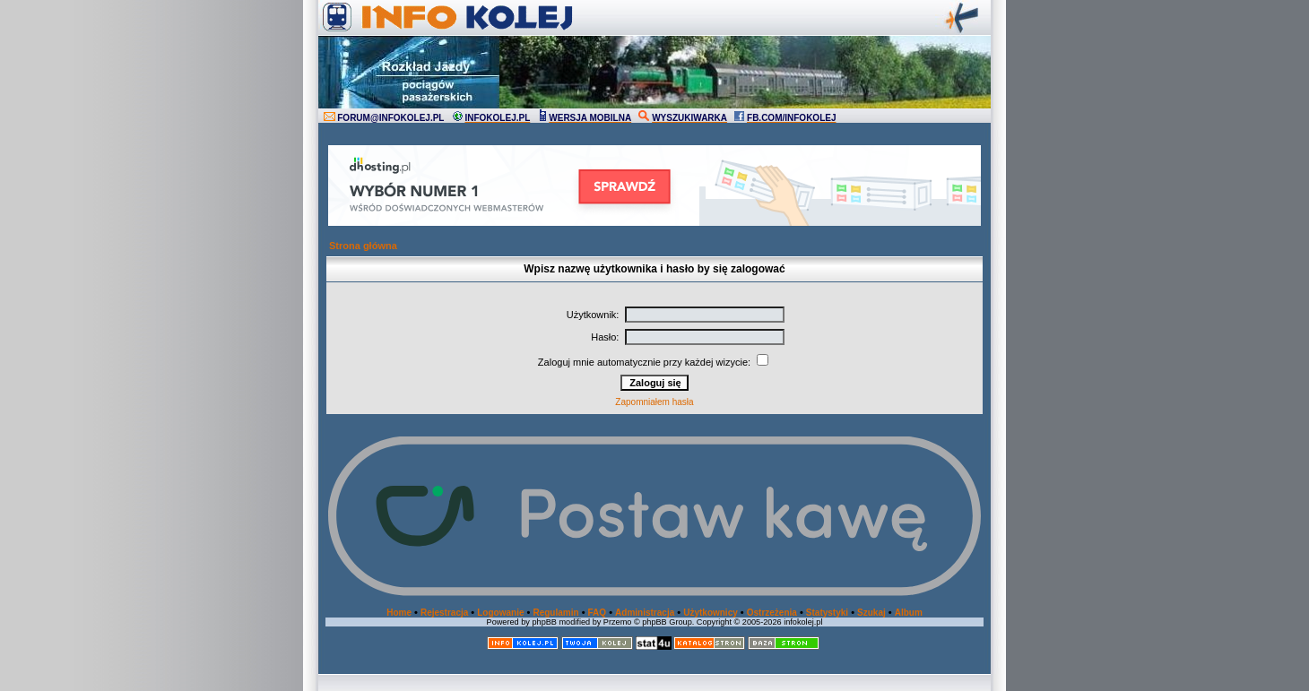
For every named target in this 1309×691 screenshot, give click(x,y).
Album (909, 613)
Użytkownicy (710, 613)
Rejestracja (444, 613)
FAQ (597, 613)
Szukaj (871, 613)
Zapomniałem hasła (654, 402)
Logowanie (500, 613)
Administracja (644, 613)
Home (399, 613)
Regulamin (555, 613)
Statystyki (827, 613)
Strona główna (363, 245)
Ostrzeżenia (772, 613)
